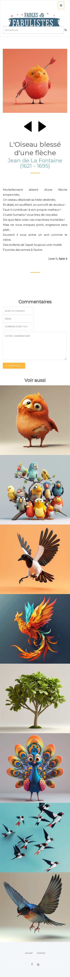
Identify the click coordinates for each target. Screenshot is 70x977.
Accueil (28, 953)
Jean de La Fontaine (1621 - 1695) (35, 163)
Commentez (14, 365)
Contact (41, 953)
